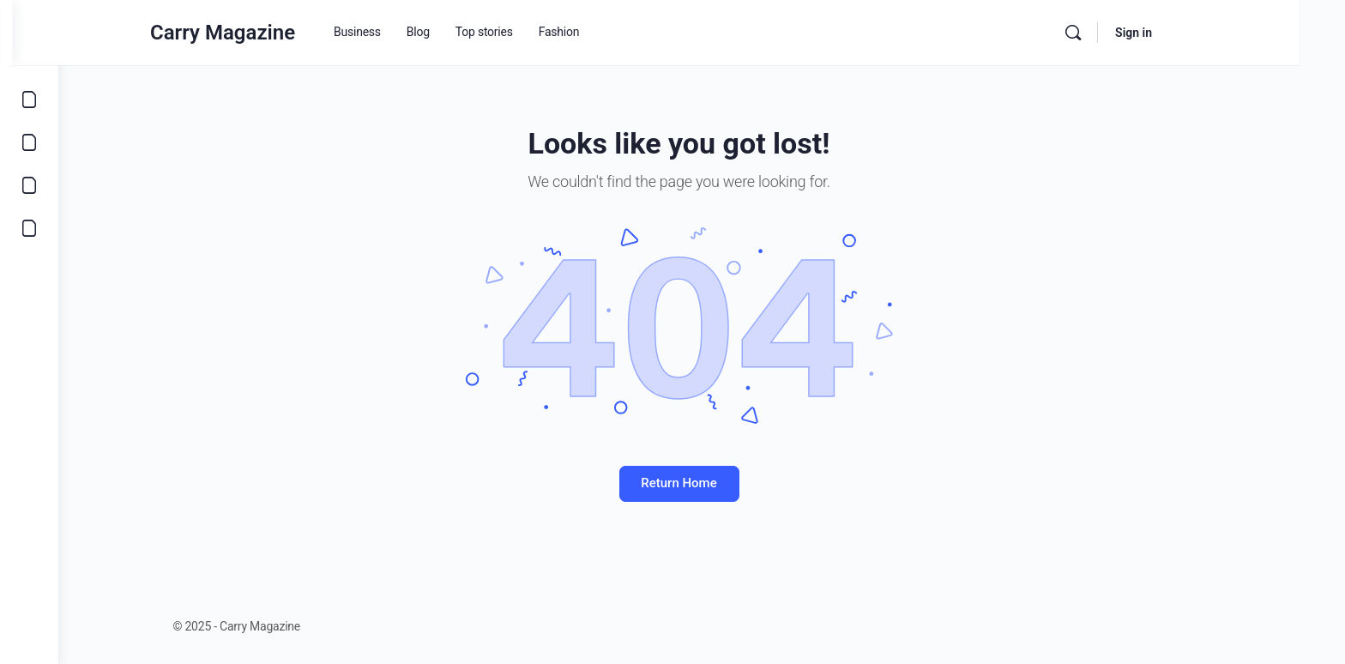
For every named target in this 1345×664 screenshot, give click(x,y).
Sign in (1179, 32)
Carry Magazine (268, 33)
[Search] (1118, 32)
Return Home (701, 483)
